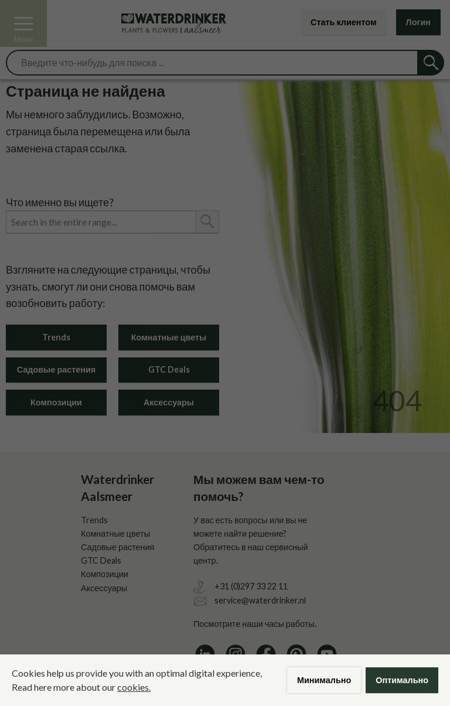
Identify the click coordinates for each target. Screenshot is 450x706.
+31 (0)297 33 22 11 (251, 586)
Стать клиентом (344, 22)
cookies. (134, 687)
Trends (56, 337)
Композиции (56, 402)
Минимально (324, 680)
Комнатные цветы (168, 337)
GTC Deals (169, 369)
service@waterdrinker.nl (260, 600)
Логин (418, 22)
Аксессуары (169, 402)
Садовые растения (56, 369)
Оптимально (402, 680)
